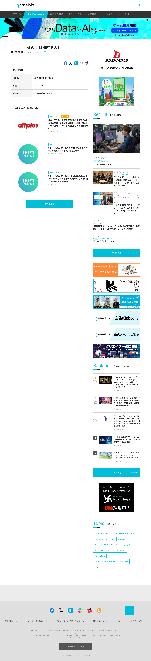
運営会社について (12, 621)
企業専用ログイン (76, 646)
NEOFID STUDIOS (100, 567)
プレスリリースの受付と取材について (71, 621)
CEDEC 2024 (122, 539)
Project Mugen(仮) (123, 545)
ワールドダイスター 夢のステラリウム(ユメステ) (111, 561)
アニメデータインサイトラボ (125, 533)
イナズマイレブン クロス (103, 533)
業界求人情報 (56, 14)
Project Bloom (99, 556)
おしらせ (118, 621)
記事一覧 (17, 14)
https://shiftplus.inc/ (36, 52)
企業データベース (35, 14)
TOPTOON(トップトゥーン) (104, 539)
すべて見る (49, 203)
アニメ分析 (123, 14)
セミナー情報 (75, 14)
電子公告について (100, 621)
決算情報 (91, 14)
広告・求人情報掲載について (37, 621)
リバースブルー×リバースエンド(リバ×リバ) (110, 550)
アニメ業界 (107, 14)
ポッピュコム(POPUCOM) (103, 545)
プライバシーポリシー (137, 621)
